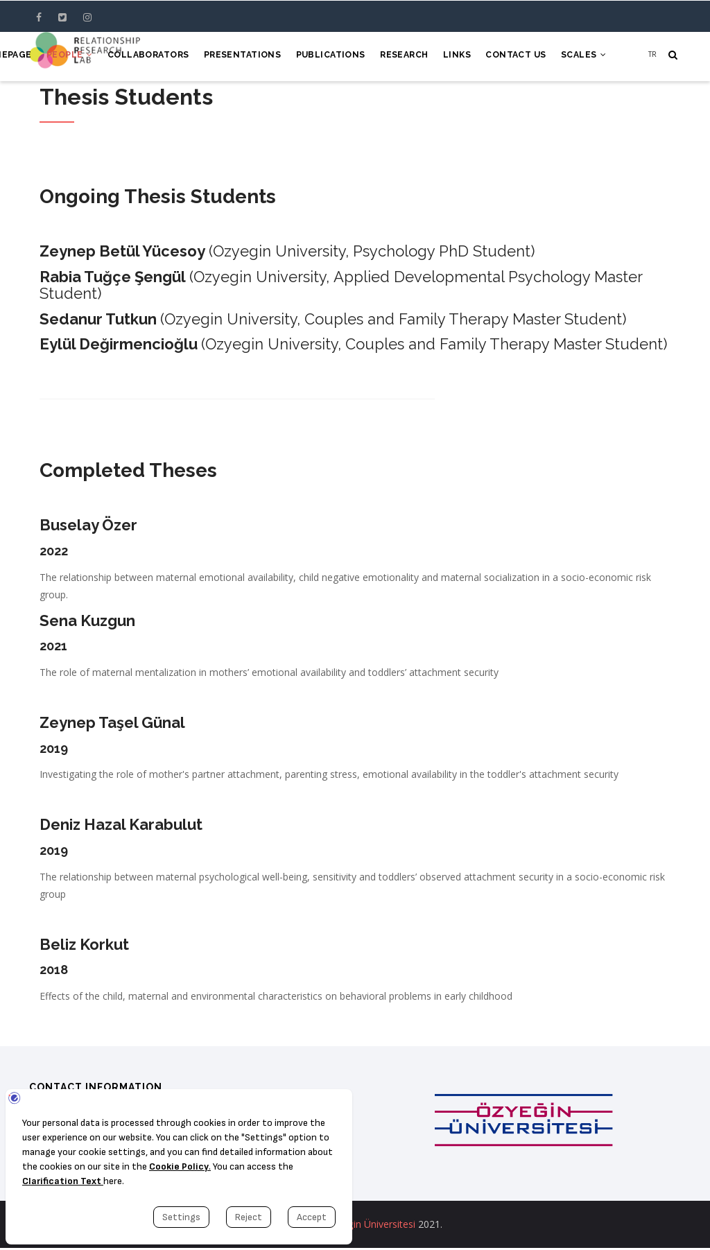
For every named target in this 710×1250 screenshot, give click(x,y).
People (52, 57)
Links (452, 57)
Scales (582, 57)
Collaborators (133, 57)
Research (396, 57)
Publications (321, 57)
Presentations (230, 57)
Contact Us (512, 57)
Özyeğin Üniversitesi (370, 1226)
